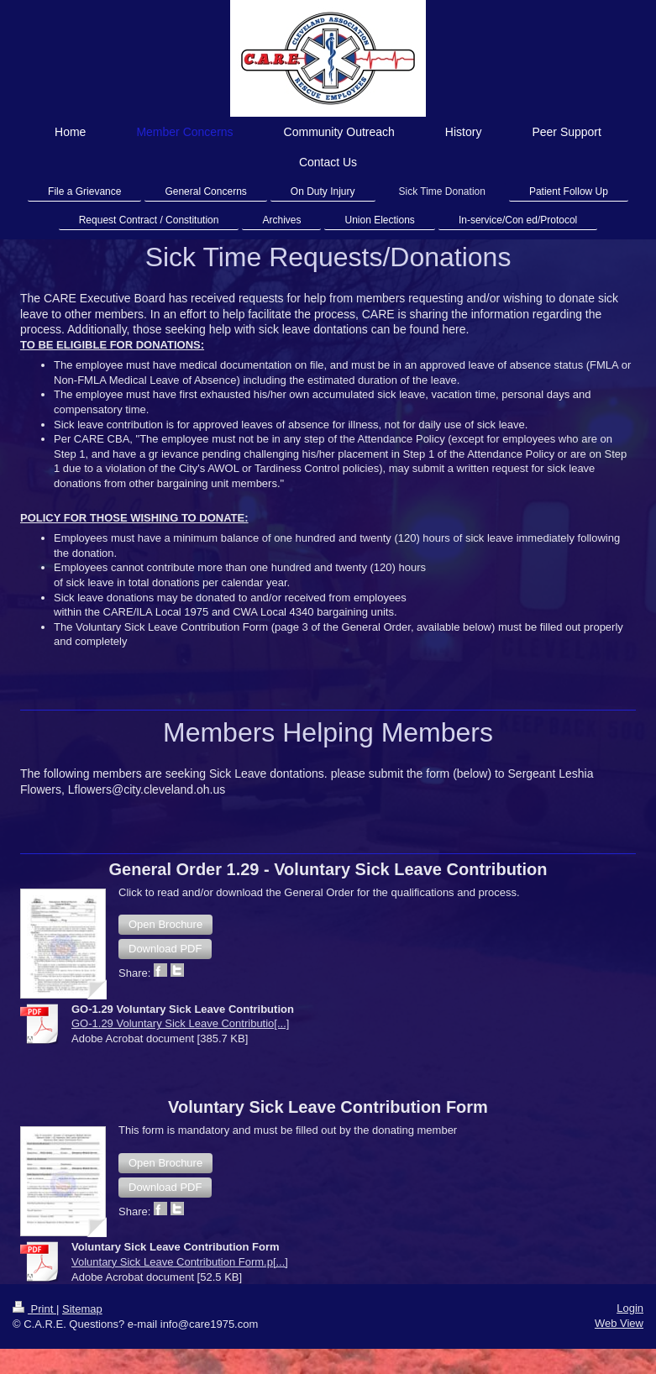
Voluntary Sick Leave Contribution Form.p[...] (179, 1262)
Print (34, 1309)
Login (630, 1308)
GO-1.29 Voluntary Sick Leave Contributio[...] (180, 1023)
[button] (165, 925)
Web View (619, 1323)
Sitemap (82, 1309)
